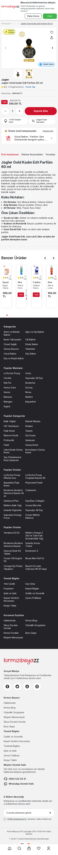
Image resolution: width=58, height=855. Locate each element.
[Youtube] (27, 686)
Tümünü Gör (48, 131)
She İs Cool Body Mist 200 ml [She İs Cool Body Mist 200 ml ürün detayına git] (21, 286)
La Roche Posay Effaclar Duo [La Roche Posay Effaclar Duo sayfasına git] (12, 476)
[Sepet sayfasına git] (29, 848)
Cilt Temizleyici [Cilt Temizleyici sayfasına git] (11, 426)
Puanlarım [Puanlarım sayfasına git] (8, 588)
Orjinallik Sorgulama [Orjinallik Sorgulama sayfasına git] (35, 625)
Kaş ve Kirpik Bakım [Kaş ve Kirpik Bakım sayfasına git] (14, 358)
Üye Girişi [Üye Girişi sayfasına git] (30, 583)
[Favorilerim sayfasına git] (39, 848)
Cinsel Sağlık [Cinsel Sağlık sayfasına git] (10, 344)
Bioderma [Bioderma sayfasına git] (30, 382)
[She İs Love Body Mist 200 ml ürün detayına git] (52, 270)
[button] (5, 48)
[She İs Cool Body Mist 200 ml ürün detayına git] (21, 270)
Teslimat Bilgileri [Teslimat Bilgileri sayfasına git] (12, 746)
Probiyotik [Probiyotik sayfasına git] (9, 440)
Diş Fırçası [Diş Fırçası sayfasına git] (30, 435)
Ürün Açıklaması (10, 154)
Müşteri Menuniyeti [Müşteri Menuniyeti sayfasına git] (13, 637)
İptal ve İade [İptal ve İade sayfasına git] (10, 593)
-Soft (12, 839)
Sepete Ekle (41, 110)
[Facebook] (7, 686)
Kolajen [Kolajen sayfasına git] (29, 426)
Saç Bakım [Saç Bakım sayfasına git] (30, 353)
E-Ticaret (19, 839)
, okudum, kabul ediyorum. (28, 819)
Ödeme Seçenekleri (32, 154)
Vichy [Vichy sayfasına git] (28, 373)
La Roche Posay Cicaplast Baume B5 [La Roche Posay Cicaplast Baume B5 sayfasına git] (35, 476)
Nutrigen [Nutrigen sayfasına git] (8, 401)
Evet (50, 16)
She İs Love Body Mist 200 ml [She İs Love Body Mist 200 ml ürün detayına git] (51, 286)
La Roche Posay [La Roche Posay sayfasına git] (12, 373)
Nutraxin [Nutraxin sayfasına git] (8, 397)
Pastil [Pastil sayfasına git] (6, 445)
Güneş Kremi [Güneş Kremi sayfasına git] (31, 445)
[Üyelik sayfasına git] (48, 848)
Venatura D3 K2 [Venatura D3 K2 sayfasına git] (11, 532)
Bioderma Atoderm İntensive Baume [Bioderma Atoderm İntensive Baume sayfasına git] (13, 544)
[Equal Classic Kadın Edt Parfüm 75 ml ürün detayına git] (6, 270)
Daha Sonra (33, 16)
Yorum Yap (30, 87)
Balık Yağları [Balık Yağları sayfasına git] (10, 421)
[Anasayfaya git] (9, 848)
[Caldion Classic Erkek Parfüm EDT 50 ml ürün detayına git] (37, 270)
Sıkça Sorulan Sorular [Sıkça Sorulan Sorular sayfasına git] (11, 626)
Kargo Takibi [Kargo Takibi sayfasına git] (10, 760)
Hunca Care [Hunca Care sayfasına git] (10, 387)
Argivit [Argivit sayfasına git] (7, 406)
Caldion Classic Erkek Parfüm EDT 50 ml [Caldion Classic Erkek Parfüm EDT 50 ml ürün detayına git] (36, 286)
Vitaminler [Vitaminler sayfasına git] (30, 349)
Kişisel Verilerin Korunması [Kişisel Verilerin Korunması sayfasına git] (11, 599)
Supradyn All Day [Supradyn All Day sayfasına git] (34, 378)
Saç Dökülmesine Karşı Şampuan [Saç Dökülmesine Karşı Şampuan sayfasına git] (12, 458)
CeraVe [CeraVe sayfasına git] (7, 378)
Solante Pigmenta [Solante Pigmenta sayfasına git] (12, 510)
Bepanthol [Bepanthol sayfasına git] (30, 401)
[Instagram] (37, 686)
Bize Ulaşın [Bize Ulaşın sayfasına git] (31, 633)
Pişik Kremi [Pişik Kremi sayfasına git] (9, 430)
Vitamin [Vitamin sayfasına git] (29, 430)
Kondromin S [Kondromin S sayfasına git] (31, 550)
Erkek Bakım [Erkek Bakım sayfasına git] (31, 344)
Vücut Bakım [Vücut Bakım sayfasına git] (10, 353)
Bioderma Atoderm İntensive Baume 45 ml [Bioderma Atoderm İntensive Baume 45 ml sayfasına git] (14, 493)
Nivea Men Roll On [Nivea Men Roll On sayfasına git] (34, 558)
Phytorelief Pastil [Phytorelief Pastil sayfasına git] (33, 482)
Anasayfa (6, 23)
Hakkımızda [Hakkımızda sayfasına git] (9, 620)
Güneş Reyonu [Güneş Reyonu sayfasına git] (11, 349)
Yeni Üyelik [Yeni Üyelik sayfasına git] (9, 583)
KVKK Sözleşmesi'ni (16, 819)
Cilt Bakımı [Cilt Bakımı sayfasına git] (30, 339)
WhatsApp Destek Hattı (19, 784)
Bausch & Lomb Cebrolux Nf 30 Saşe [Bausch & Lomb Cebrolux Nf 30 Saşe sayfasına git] (36, 567)
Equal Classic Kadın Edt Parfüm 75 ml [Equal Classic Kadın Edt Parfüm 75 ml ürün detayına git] (6, 286)
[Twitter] (17, 686)
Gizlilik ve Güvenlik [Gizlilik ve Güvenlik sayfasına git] (34, 593)
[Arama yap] (19, 848)
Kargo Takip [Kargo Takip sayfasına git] (10, 605)
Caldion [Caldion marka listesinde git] (36, 282)
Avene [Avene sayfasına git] (7, 392)
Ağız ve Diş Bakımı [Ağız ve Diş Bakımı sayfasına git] (34, 332)
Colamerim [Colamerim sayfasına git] (30, 490)
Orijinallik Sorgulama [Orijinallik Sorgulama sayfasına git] (14, 712)
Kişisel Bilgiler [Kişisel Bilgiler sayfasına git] (32, 588)
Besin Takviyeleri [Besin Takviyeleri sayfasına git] (12, 339)
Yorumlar (50, 154)
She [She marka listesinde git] (20, 282)
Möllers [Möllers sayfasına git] (29, 397)
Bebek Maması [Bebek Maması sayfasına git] (32, 421)
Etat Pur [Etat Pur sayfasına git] (7, 382)
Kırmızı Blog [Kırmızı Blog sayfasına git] (31, 620)
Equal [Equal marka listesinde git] (6, 282)
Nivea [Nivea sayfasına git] (28, 392)
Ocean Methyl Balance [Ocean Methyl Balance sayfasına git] (32, 516)
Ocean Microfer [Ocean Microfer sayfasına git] (33, 505)
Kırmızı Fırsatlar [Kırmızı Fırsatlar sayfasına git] (11, 633)
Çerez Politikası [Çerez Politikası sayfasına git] (33, 598)
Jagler (5, 79)
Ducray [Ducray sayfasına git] (29, 387)
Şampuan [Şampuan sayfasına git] (30, 440)
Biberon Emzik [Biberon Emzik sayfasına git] (11, 435)
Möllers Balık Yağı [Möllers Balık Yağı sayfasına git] (12, 505)
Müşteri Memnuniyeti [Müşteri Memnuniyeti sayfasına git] (14, 717)
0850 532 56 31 (15, 779)
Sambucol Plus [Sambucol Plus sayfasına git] (11, 500)
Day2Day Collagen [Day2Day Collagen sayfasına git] (34, 500)
